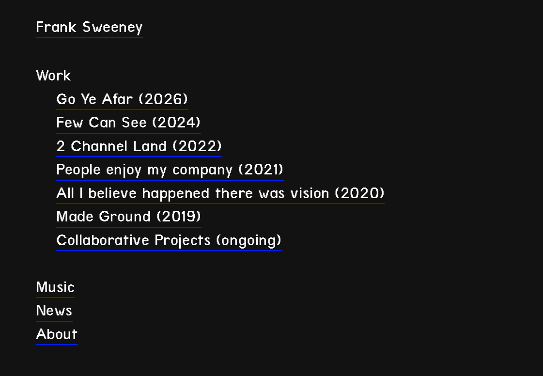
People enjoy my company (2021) (170, 169)
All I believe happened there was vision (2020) (220, 193)
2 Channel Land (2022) (139, 146)
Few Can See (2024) (128, 122)
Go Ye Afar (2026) (122, 99)
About (57, 334)
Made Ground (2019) (129, 216)
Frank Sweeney (89, 26)
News (54, 310)
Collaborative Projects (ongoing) (169, 240)
